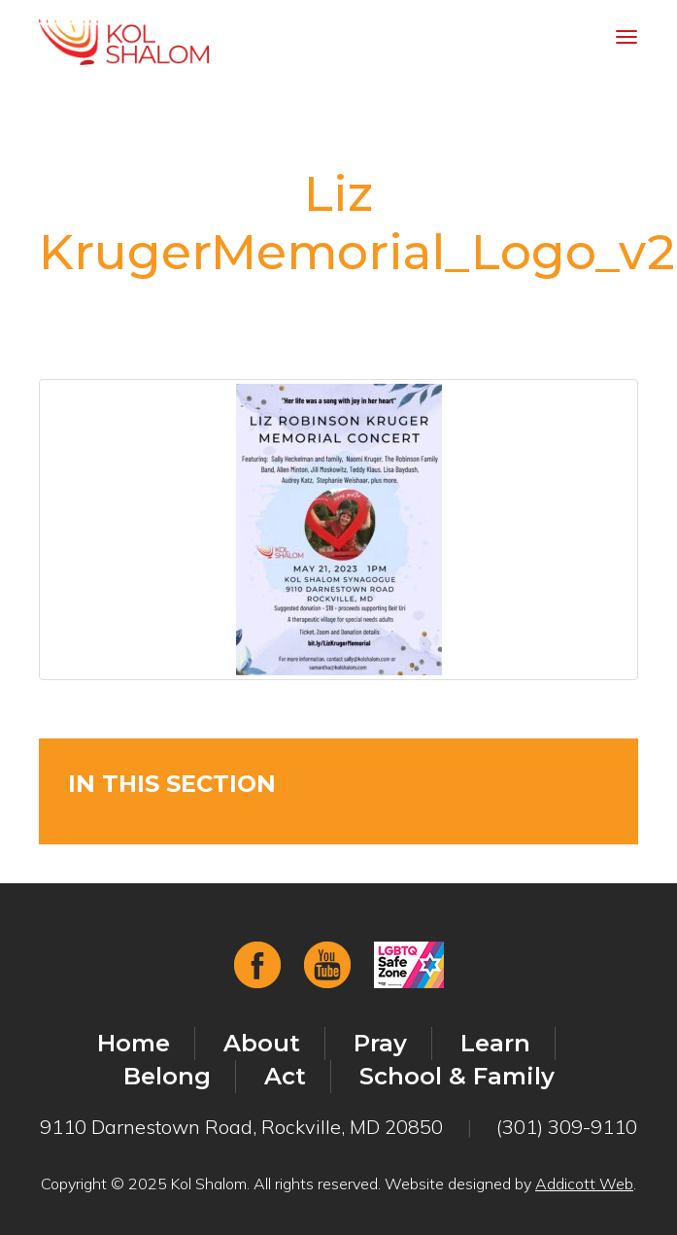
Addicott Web (584, 1183)
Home (133, 1043)
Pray (380, 1043)
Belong (167, 1076)
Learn (495, 1043)
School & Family (457, 1076)
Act (285, 1076)
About (261, 1043)
